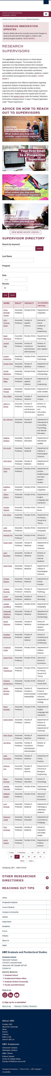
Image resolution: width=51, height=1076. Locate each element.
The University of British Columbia (18, 4)
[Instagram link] (4, 995)
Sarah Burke (8, 720)
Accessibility (6, 1072)
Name (7, 303)
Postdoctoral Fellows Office (15, 978)
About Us (5, 940)
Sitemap (18, 1006)
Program (6, 266)
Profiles (25, 1006)
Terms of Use (24, 1069)
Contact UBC (7, 1024)
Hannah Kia (7, 535)
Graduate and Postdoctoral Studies (25, 952)
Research (33, 1006)
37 (18, 856)
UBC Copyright (36, 1069)
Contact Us (6, 968)
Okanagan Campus (9, 1050)
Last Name (7, 256)
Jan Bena (7, 743)
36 (12, 856)
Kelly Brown (7, 735)
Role (4, 275)
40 (35, 856)
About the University (10, 1027)
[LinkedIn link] (10, 995)
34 (39, 852)
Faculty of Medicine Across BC (14, 1061)
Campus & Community (10, 912)
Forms (4, 931)
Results (5, 284)
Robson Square (8, 1056)
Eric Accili (7, 448)
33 (33, 852)
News (4, 1029)
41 (41, 856)
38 (24, 856)
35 (45, 852)
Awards (5, 917)
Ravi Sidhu (7, 396)
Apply (4, 945)
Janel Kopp (7, 566)
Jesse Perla (7, 658)
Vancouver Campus (9, 1048)
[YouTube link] (16, 995)
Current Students (8, 907)
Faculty (29, 303)
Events (5, 1032)
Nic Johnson (8, 419)
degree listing (19, 96)
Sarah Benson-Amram (6, 691)
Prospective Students (19, 19)
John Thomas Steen (6, 323)
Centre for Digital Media (11, 1059)
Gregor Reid (8, 364)
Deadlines (6, 926)
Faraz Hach (7, 543)
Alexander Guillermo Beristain (7, 614)
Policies (5, 936)
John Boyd (7, 461)
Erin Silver (7, 515)
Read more (28, 38)
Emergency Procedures (10, 1069)
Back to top (7, 1006)
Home (4, 898)
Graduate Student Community (16, 982)
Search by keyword (11, 244)
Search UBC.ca (8, 1039)
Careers (5, 1034)
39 (30, 856)
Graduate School (7, 19)
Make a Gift (6, 1037)
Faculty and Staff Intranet (15, 985)
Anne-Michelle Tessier (6, 312)
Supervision (6, 922)
